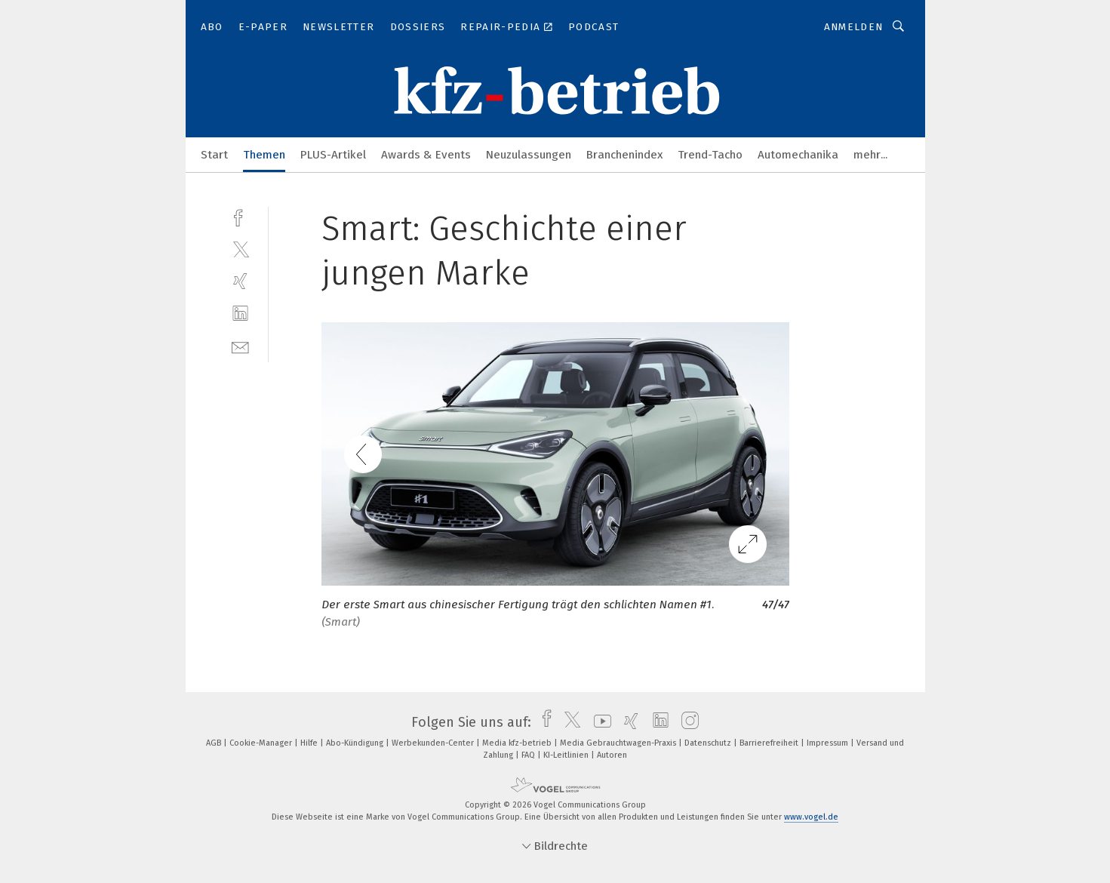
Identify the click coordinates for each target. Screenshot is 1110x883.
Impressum (828, 743)
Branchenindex (624, 155)
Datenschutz (708, 743)
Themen (264, 155)
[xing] (240, 281)
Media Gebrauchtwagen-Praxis (619, 743)
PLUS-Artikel (333, 155)
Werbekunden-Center (434, 743)
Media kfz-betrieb (518, 743)
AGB (214, 743)
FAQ (529, 755)
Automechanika (798, 155)
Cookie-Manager (261, 743)
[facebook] (240, 216)
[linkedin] (240, 313)
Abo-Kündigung (356, 743)
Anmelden (854, 26)
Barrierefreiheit (770, 743)
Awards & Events (426, 155)
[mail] (240, 346)
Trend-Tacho (710, 155)
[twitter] (240, 248)
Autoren (612, 755)
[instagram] (686, 722)
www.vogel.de (811, 817)
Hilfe (310, 743)
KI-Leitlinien (567, 755)
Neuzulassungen (528, 155)
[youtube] (598, 722)
